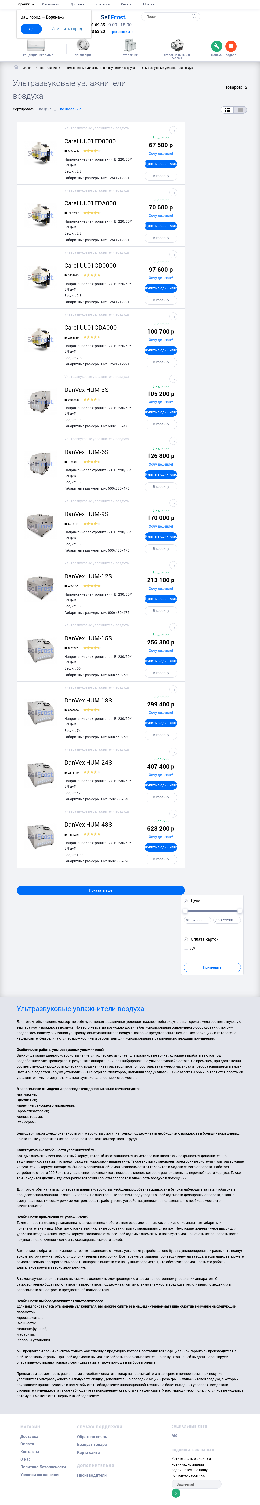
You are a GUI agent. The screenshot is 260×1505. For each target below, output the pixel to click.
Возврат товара (92, 1444)
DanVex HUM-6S (86, 452)
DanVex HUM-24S (88, 762)
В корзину (161, 175)
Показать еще (100, 890)
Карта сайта (88, 1452)
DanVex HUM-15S (88, 638)
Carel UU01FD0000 (90, 141)
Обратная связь (92, 1436)
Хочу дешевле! (161, 153)
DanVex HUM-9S (86, 514)
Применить (212, 967)
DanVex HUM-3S (86, 390)
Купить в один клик (161, 163)
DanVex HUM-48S (88, 824)
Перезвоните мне (120, 32)
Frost (113, 17)
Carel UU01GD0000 (90, 265)
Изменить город (67, 28)
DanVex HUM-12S (88, 576)
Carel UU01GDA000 (90, 327)
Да (31, 28)
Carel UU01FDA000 (90, 203)
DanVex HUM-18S (88, 700)
